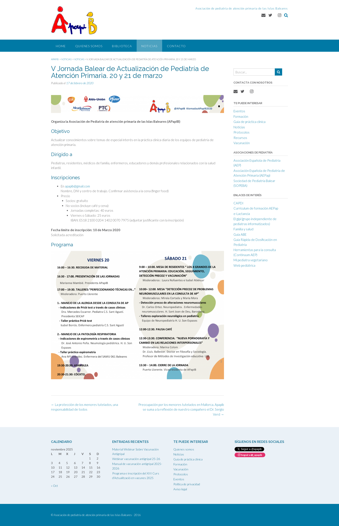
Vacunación (241, 143)
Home (61, 46)
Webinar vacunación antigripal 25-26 (136, 459)
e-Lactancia (241, 214)
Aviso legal (180, 489)
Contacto (176, 46)
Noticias (149, 46)
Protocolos (241, 132)
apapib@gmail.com (77, 186)
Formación (240, 116)
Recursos (240, 138)
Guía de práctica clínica (249, 122)
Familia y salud (243, 229)
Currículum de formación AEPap (255, 208)
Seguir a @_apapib (250, 455)
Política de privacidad (186, 484)
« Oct (54, 485)
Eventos (239, 111)
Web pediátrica (244, 265)
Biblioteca (122, 46)
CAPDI (238, 203)
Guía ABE (239, 234)
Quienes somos (88, 46)
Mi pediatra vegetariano (250, 260)
